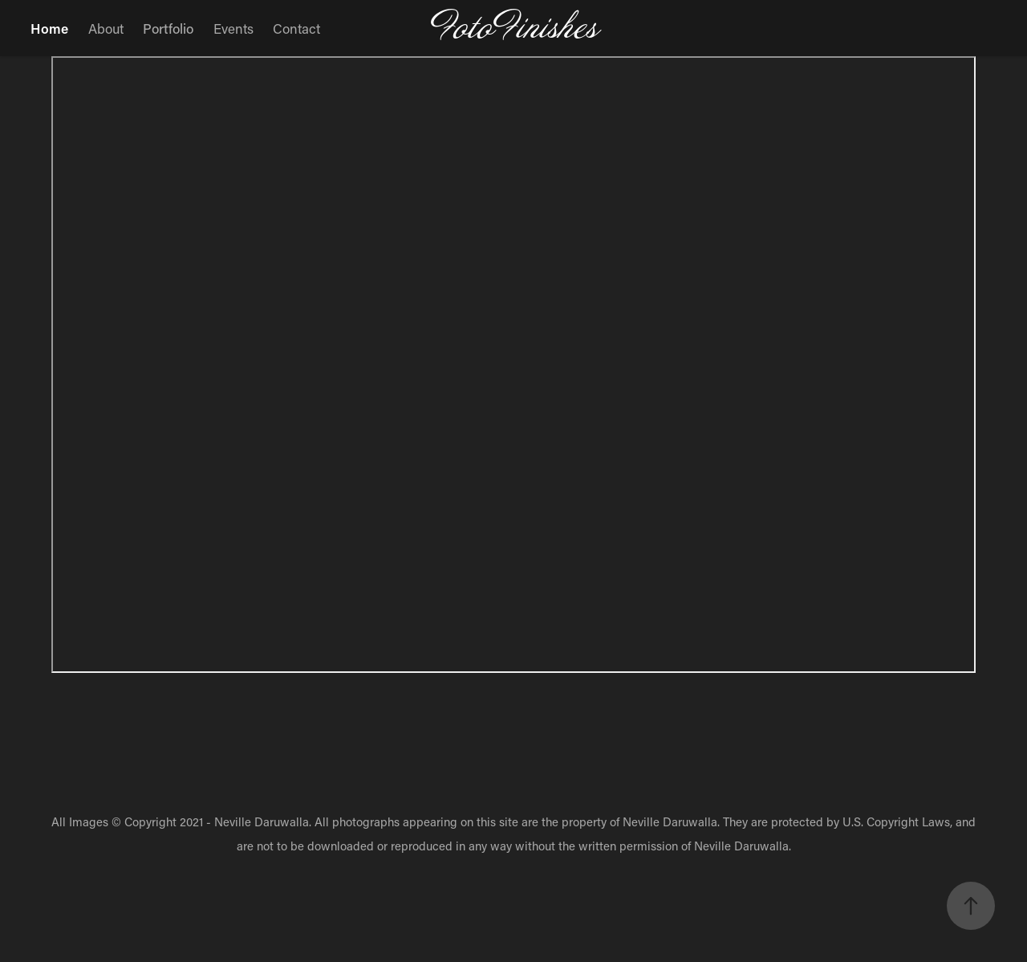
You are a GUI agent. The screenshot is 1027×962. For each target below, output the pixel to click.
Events (233, 28)
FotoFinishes (514, 27)
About (106, 28)
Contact (296, 28)
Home (49, 28)
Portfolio (168, 28)
